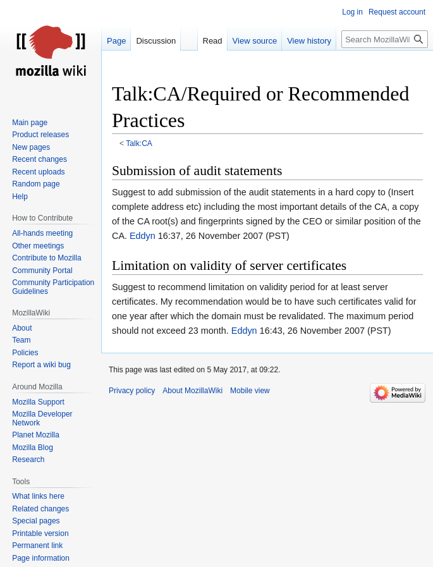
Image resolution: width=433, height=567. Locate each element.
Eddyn (143, 236)
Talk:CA (139, 143)
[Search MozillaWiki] (384, 39)
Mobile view (250, 390)
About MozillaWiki (192, 390)
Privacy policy (132, 390)
